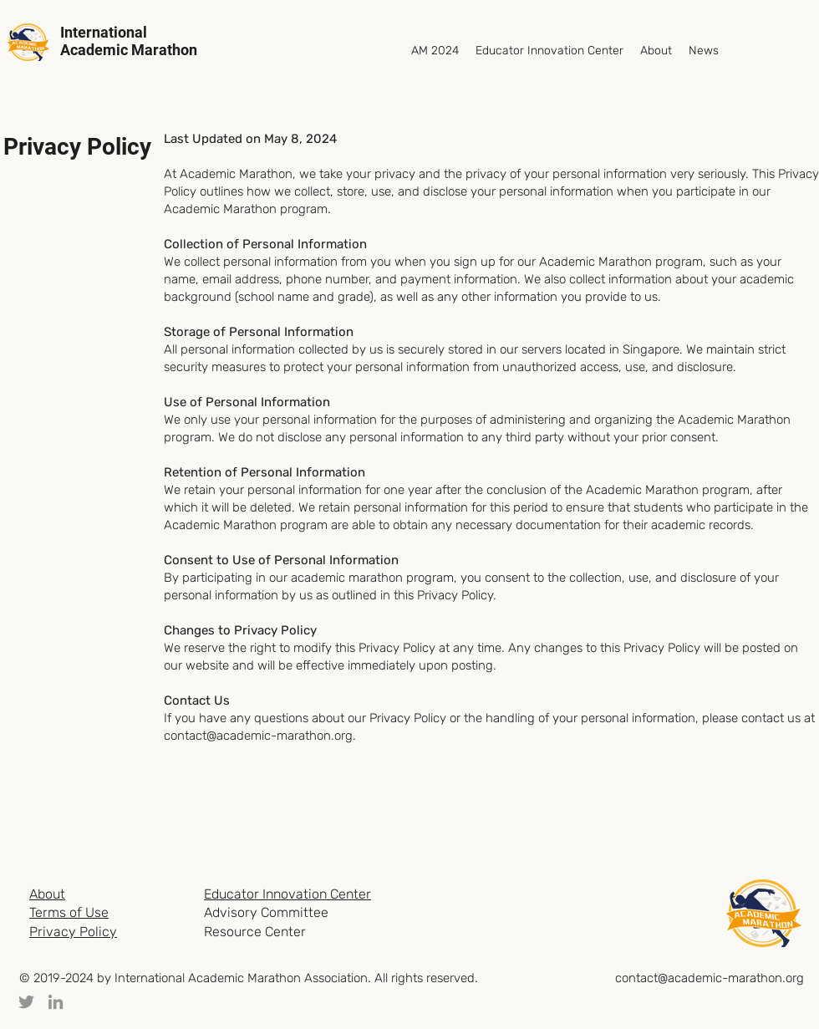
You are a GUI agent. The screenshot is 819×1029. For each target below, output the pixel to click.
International (103, 32)
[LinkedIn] (55, 1001)
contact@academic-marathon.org (258, 735)
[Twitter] (26, 1001)
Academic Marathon (128, 50)
